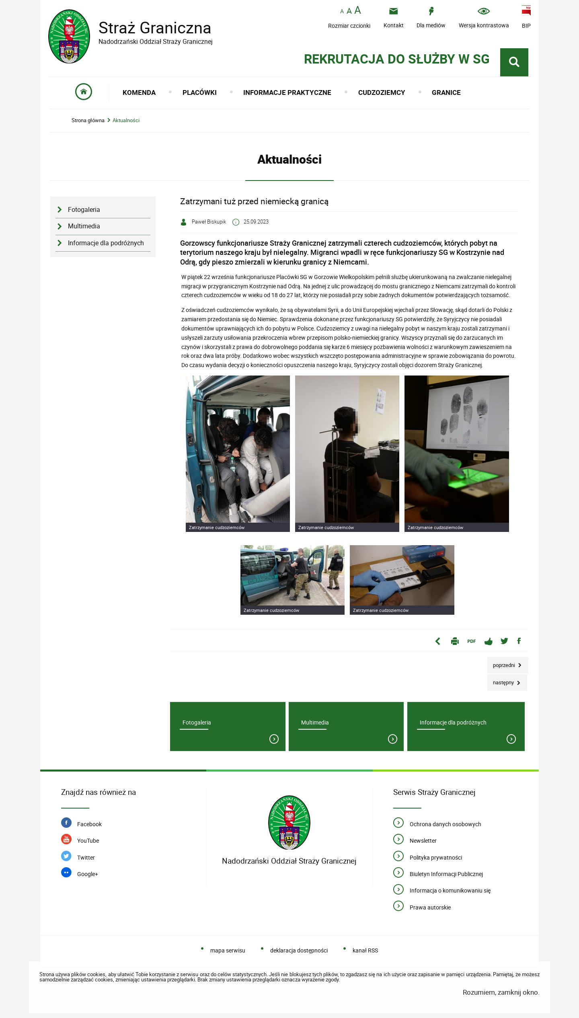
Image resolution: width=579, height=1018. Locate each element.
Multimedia (84, 226)
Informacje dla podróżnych (106, 243)
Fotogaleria (84, 209)
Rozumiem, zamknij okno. (501, 992)
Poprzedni (501, 663)
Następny (501, 680)
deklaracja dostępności (299, 950)
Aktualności (126, 120)
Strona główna (88, 120)
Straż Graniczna (148, 27)
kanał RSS (365, 950)
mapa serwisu (227, 950)
